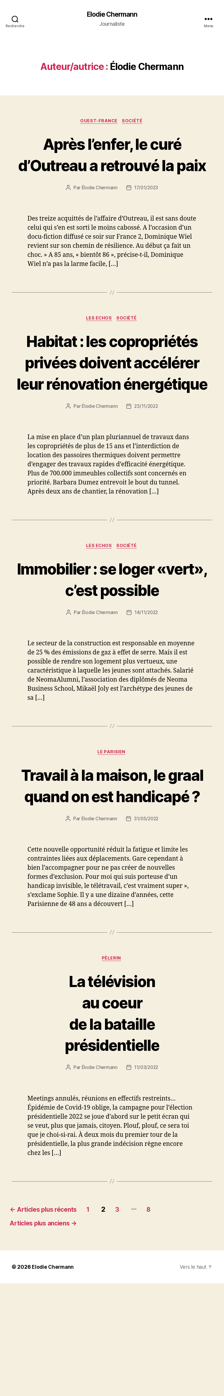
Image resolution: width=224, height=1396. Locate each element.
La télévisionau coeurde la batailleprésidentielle (112, 1122)
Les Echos (99, 341)
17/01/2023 (146, 210)
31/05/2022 (147, 928)
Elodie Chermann (112, 14)
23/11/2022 (146, 472)
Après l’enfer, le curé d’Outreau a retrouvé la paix (112, 165)
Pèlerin (112, 1068)
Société (133, 121)
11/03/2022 (146, 1178)
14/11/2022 (146, 679)
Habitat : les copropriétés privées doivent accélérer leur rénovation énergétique (112, 406)
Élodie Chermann (98, 210)
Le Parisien (112, 818)
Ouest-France (99, 121)
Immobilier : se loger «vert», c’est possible (112, 645)
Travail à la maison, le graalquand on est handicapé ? (112, 873)
